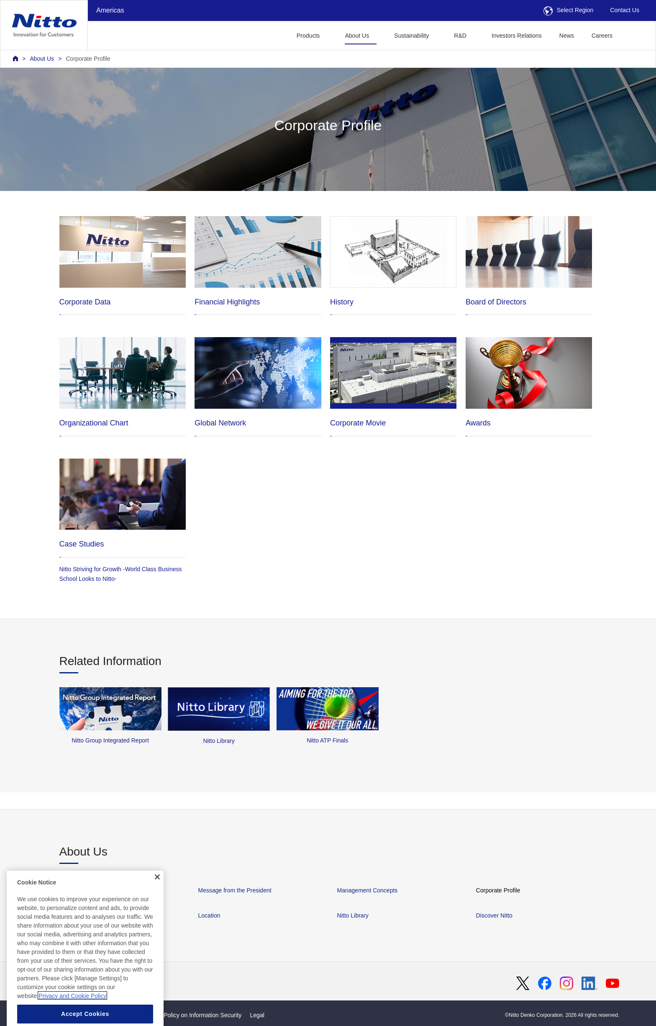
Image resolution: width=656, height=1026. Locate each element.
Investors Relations (517, 35)
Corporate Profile (88, 58)
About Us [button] (357, 35)
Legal (257, 1015)
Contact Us (624, 10)
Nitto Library (353, 915)
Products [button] (308, 35)
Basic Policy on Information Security (195, 1015)
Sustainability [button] (411, 35)
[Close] (157, 894)
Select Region (568, 10)
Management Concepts (367, 890)
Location (209, 915)
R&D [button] (460, 35)
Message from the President (235, 890)
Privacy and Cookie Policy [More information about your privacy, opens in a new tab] (72, 1013)
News (566, 35)
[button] (634, 34)
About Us (42, 58)
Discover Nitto (494, 915)
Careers (602, 35)
